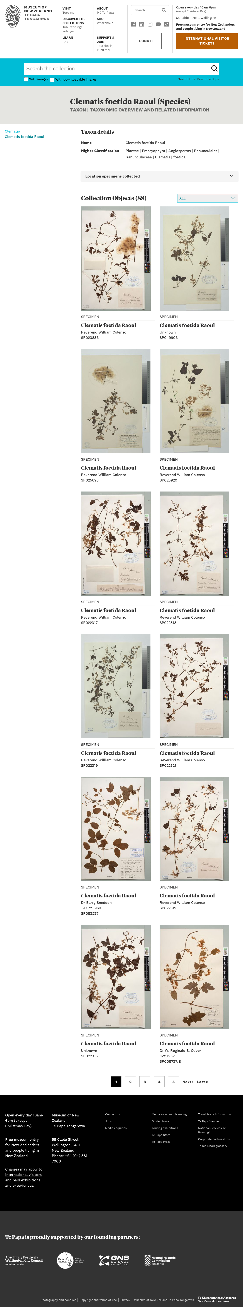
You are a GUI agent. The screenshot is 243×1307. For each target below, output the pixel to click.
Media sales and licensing (169, 1114)
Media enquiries (116, 1128)
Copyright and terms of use (98, 1300)
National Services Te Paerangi (212, 1130)
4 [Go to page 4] (159, 1081)
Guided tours (160, 1121)
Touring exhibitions (165, 1128)
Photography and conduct (58, 1300)
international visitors (23, 1174)
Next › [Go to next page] (188, 1081)
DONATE (146, 41)
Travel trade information (214, 1114)
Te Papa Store (161, 1135)
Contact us (112, 1114)
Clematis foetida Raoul (24, 136)
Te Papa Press (161, 1142)
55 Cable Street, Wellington (196, 18)
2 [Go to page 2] (130, 1081)
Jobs (108, 1121)
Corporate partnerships (214, 1139)
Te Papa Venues (208, 1121)
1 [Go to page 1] (116, 1081)
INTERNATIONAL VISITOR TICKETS (207, 41)
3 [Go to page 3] (145, 1081)
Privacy (125, 1300)
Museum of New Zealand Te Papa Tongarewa (164, 1300)
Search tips (186, 79)
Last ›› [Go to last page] (203, 1081)
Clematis (12, 131)
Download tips (208, 79)
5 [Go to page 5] (173, 1081)
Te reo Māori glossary (212, 1146)
